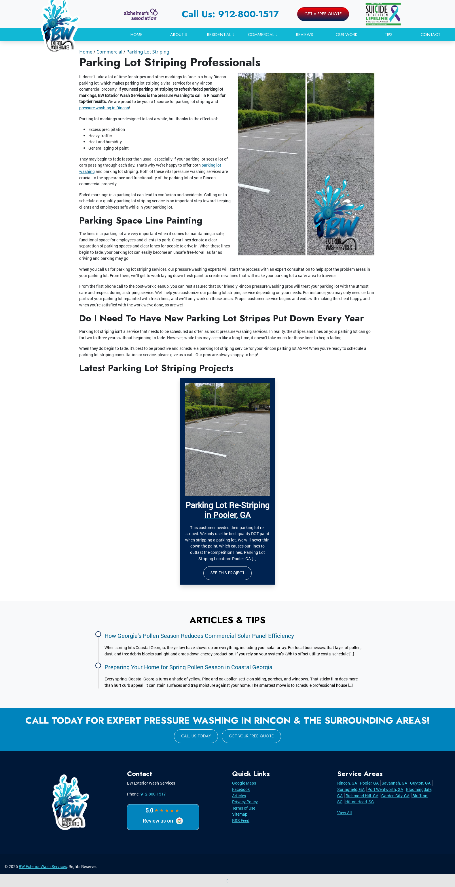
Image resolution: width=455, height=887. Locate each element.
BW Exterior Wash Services (43, 866)
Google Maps (244, 783)
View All (344, 812)
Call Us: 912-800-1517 (230, 14)
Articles (239, 795)
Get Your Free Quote (251, 736)
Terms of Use (243, 808)
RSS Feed (240, 820)
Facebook (241, 789)
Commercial (109, 52)
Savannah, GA (394, 783)
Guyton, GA (420, 783)
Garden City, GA (395, 795)
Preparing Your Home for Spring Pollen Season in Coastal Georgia (188, 667)
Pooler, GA (369, 783)
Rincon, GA (347, 783)
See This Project (227, 573)
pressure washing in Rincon (104, 107)
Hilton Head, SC (359, 801)
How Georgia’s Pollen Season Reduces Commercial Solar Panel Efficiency (199, 635)
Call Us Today (196, 736)
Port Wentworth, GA (385, 789)
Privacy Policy (245, 801)
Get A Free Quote (323, 14)
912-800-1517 (153, 794)
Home (85, 52)
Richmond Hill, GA (362, 795)
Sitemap (239, 814)
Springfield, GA (351, 789)
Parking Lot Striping (147, 52)
